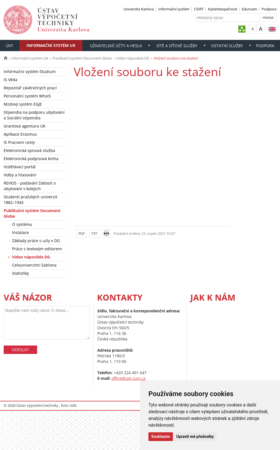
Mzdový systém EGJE (23, 104)
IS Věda (10, 79)
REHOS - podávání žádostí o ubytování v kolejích (30, 185)
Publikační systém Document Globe (82, 58)
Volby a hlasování (20, 175)
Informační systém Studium (30, 71)
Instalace (20, 232)
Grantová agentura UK (25, 126)
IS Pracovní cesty (19, 142)
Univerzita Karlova (138, 9)
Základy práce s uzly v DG (36, 240)
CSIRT (199, 9)
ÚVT (9, 45)
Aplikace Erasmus (20, 134)
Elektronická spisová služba (29, 150)
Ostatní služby (227, 45)
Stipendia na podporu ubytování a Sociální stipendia (34, 115)
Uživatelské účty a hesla (116, 45)
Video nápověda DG (132, 58)
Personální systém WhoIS (27, 96)
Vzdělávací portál (20, 166)
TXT (94, 233)
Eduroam (249, 9)
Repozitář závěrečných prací (30, 87)
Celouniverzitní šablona (34, 265)
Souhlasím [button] (160, 436)
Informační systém (173, 9)
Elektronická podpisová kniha (31, 158)
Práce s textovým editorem (37, 248)
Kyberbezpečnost (222, 9)
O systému (22, 224)
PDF (81, 233)
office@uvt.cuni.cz (129, 378)
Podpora (269, 9)
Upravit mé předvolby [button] (195, 436)
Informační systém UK (50, 45)
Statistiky (20, 273)
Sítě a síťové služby (176, 45)
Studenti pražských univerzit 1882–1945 (30, 199)
